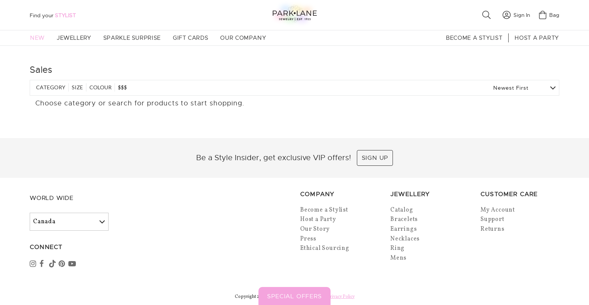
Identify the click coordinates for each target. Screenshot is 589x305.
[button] (488, 15)
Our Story (315, 229)
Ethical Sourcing (324, 248)
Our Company (243, 38)
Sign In (516, 15)
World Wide (52, 198)
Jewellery (74, 38)
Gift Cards (190, 38)
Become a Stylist (474, 38)
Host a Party (537, 38)
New (37, 38)
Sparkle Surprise (132, 38)
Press (308, 239)
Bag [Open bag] (549, 15)
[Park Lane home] (294, 15)
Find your (53, 15)
